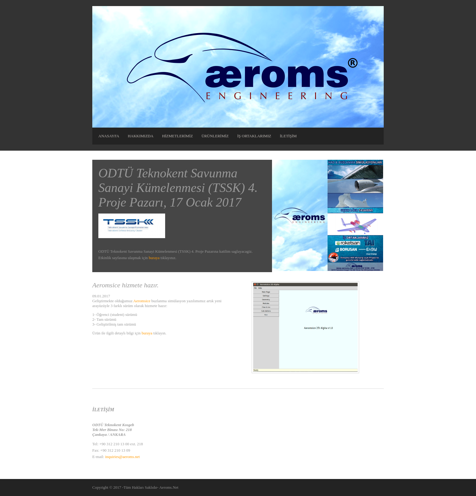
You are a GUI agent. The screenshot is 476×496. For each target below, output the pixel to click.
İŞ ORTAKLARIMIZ (254, 136)
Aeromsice (141, 301)
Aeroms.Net (168, 487)
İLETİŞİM (288, 136)
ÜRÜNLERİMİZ (215, 136)
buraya (154, 257)
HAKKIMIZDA (141, 136)
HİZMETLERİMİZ (177, 136)
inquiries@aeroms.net (122, 456)
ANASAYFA (108, 136)
